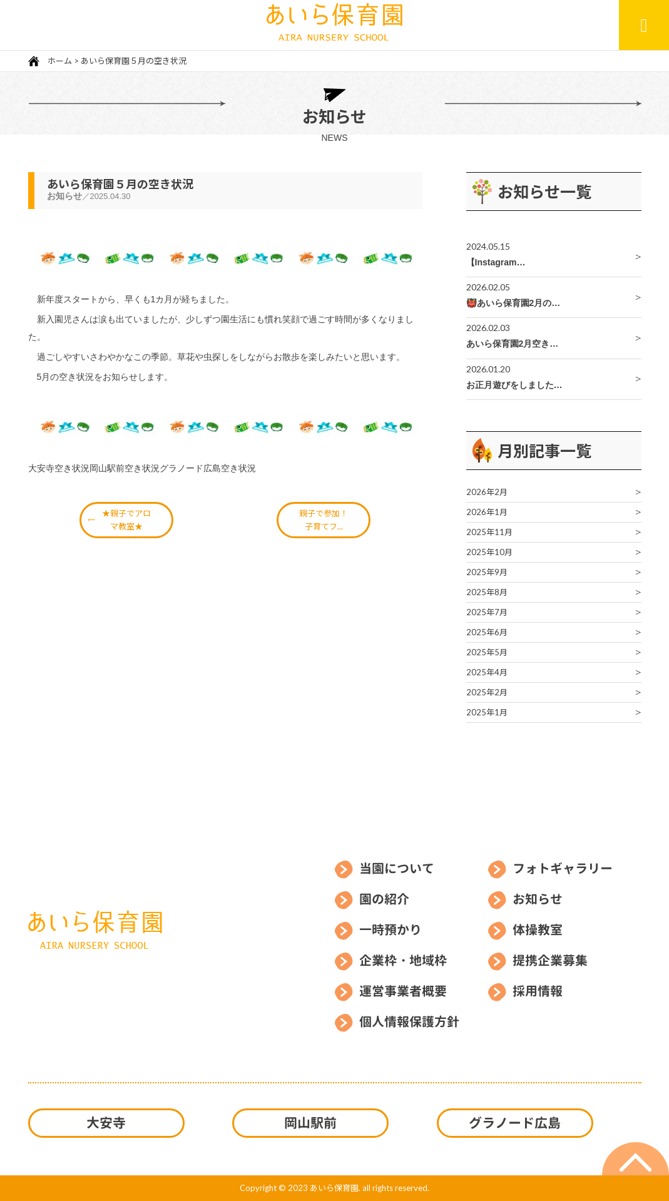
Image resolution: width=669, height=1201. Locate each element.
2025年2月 (487, 692)
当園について (396, 868)
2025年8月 (487, 592)
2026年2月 (487, 492)
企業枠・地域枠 (403, 960)
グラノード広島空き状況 (208, 468)
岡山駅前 (310, 1122)
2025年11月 (489, 532)
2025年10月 (489, 552)
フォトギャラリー (563, 868)
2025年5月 (487, 652)
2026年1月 (487, 512)
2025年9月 (487, 572)
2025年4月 (487, 672)
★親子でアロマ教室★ (126, 519)
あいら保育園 (334, 1188)
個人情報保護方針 (409, 1021)
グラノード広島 (515, 1122)
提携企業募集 (550, 960)
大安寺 (106, 1122)
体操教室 (538, 929)
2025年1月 (487, 712)
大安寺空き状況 (58, 468)
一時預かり (390, 929)
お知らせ (538, 898)
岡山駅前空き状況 (124, 468)
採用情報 (538, 990)
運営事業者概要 (403, 990)
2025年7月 (487, 612)
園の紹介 (384, 898)
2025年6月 (487, 632)
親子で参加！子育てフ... (323, 519)
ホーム (59, 61)
